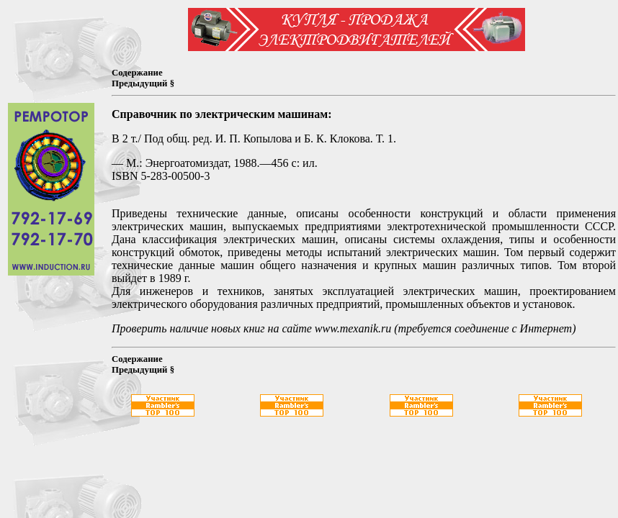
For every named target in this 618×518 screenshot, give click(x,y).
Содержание (137, 73)
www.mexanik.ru (353, 328)
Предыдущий (139, 83)
